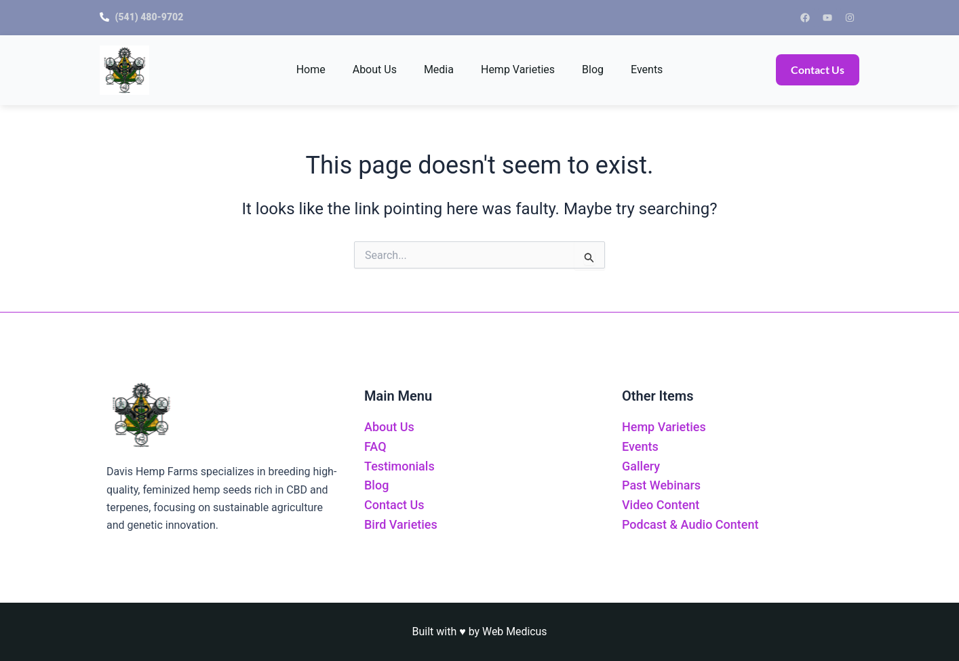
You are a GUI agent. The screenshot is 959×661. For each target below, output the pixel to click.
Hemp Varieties (518, 69)
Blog (593, 69)
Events (647, 69)
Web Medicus (514, 631)
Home (311, 69)
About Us (375, 69)
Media (439, 69)
